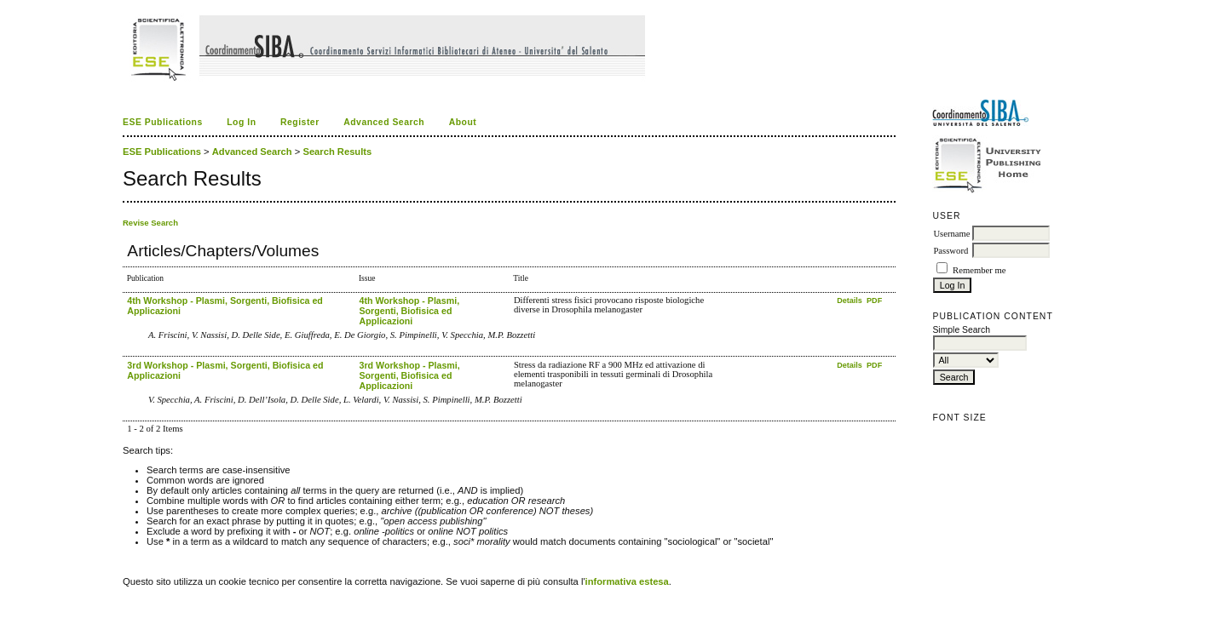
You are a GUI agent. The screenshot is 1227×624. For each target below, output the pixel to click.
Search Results (337, 151)
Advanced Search (383, 122)
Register (300, 122)
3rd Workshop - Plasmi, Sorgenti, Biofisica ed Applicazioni (409, 375)
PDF (874, 300)
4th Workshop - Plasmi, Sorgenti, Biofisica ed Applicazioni (409, 310)
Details (850, 300)
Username (951, 233)
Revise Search (150, 222)
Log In (241, 122)
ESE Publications (163, 122)
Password (950, 250)
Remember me (979, 270)
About (463, 122)
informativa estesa (627, 581)
